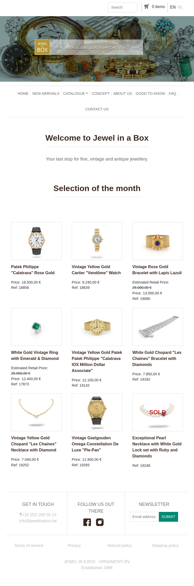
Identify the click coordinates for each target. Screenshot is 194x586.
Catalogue (74, 93)
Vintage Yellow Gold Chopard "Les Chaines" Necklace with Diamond (34, 444)
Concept (100, 93)
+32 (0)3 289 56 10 (39, 515)
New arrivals (45, 93)
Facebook (89, 522)
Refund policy (120, 545)
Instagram (102, 522)
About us (122, 93)
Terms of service (28, 545)
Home (23, 93)
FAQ (172, 93)
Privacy (74, 545)
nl (180, 7)
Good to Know (150, 93)
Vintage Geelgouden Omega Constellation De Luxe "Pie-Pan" (95, 444)
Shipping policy (165, 545)
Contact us (97, 109)
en (173, 7)
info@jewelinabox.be (38, 521)
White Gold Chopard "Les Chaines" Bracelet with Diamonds (156, 358)
